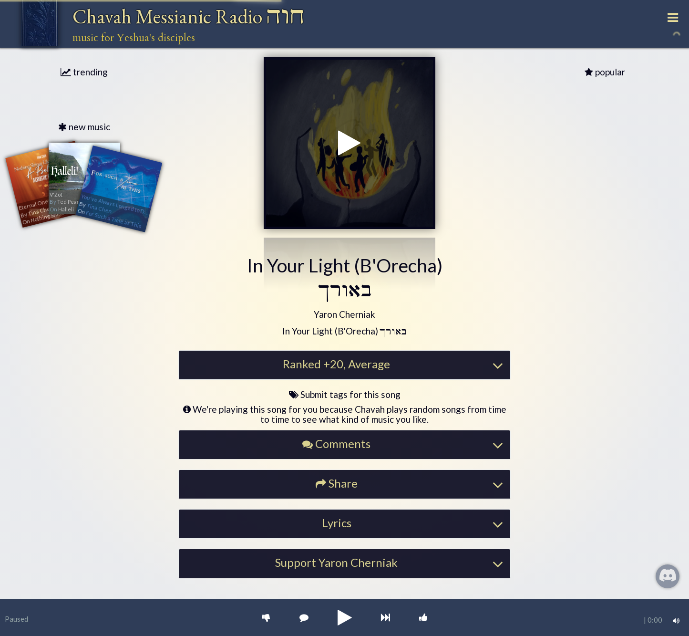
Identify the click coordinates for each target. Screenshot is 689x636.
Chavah (188, 16)
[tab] (345, 365)
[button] (344, 314)
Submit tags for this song (345, 394)
